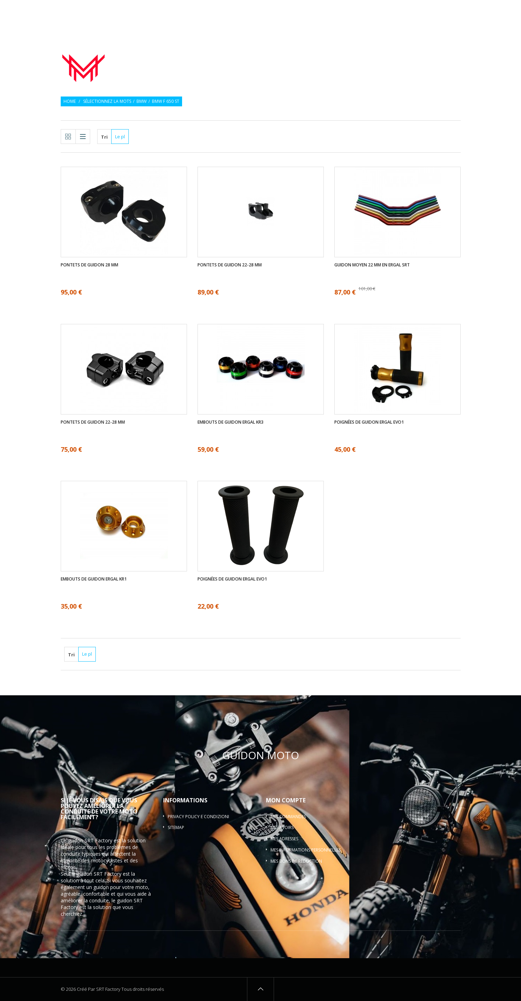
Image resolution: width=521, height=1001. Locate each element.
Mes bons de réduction (296, 861)
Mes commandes (288, 817)
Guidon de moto (231, 54)
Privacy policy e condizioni (198, 817)
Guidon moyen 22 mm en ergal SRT (372, 265)
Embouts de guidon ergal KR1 (94, 579)
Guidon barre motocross (426, 62)
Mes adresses (284, 839)
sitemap (176, 827)
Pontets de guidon (427, 54)
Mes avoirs (282, 827)
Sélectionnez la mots (107, 101)
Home (70, 101)
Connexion (450, 10)
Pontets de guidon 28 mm (89, 265)
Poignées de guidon (293, 54)
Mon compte (286, 800)
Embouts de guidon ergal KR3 (230, 422)
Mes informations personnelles (305, 850)
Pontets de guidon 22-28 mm (230, 265)
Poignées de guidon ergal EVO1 (369, 422)
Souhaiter (419, 10)
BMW (141, 101)
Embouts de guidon (360, 54)
